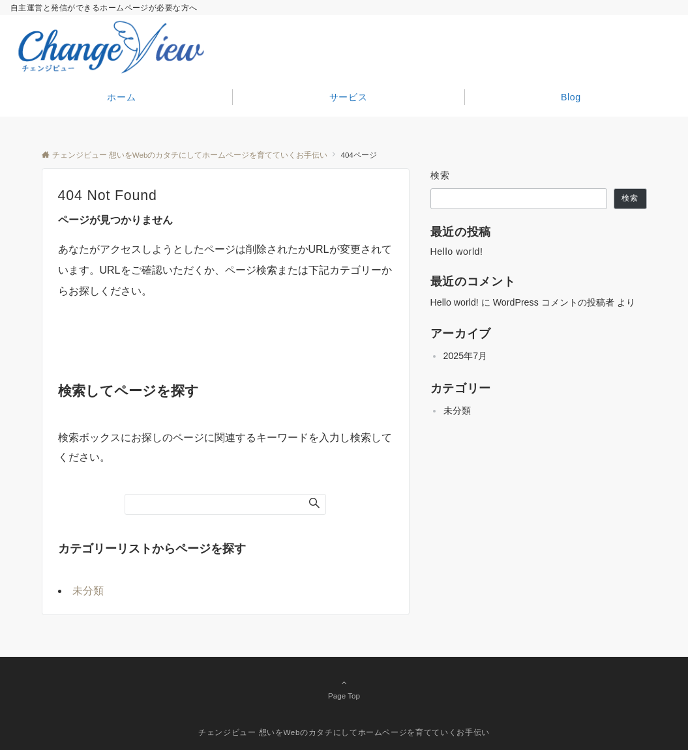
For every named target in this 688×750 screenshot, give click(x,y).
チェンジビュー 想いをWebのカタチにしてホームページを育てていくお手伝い (344, 732)
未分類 (88, 590)
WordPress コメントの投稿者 (553, 302)
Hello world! (456, 251)
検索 (440, 175)
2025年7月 (465, 356)
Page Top (344, 689)
